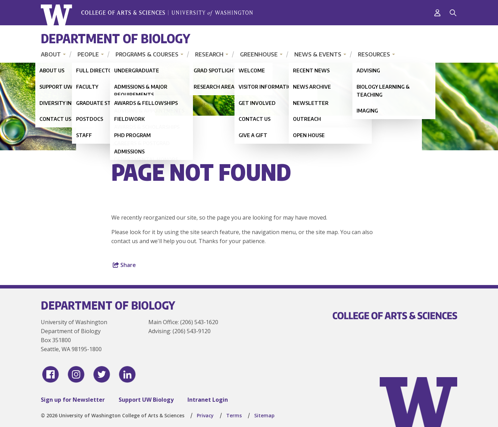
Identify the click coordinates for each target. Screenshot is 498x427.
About (51, 54)
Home (121, 144)
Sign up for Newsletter (73, 399)
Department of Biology (115, 38)
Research (209, 54)
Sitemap (264, 415)
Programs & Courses (147, 54)
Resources (374, 54)
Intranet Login (207, 399)
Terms (234, 415)
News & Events (317, 54)
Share (124, 265)
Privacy (205, 415)
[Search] (453, 13)
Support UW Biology (146, 399)
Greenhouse (259, 54)
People (88, 54)
